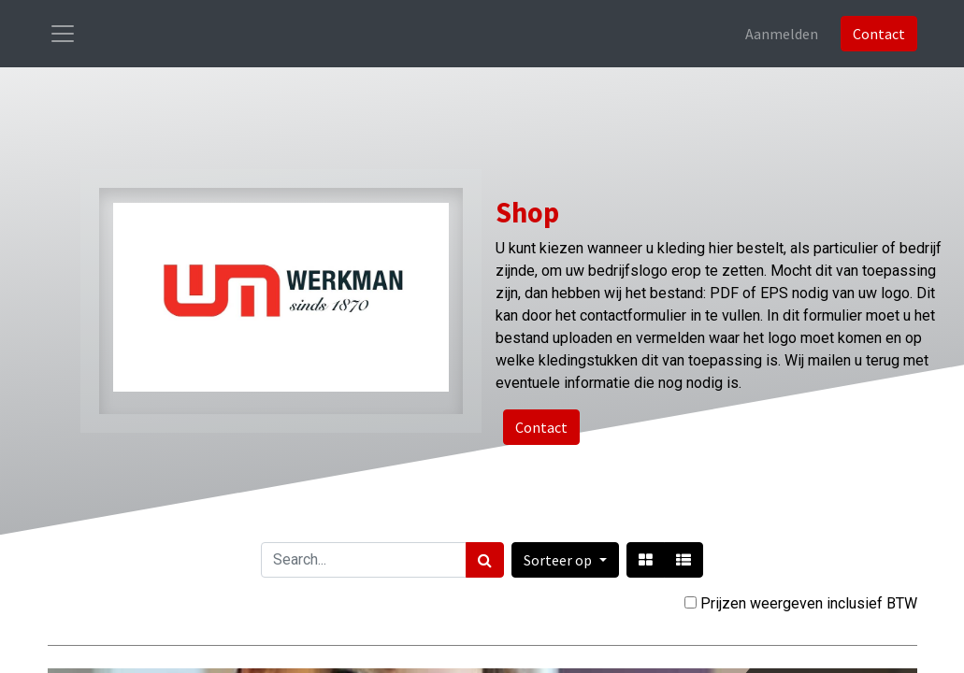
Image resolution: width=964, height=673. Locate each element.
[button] (564, 560)
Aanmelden (781, 33)
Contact (879, 33)
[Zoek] (485, 560)
